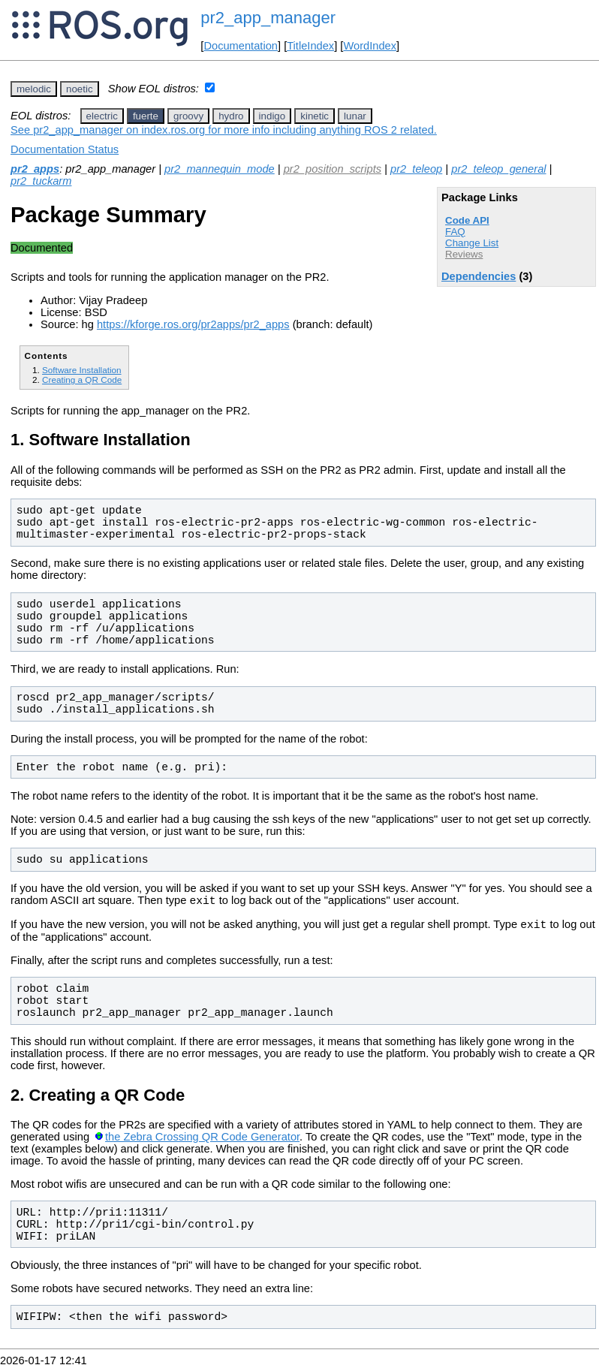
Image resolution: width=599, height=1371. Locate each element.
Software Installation (82, 370)
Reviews (464, 254)
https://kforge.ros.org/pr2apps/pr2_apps (193, 324)
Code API (467, 220)
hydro (230, 116)
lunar (355, 116)
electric (102, 116)
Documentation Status (65, 149)
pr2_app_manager (268, 17)
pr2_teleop (416, 169)
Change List (471, 243)
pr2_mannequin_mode (219, 169)
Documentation (240, 46)
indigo (272, 116)
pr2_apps (35, 169)
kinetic (314, 116)
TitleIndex (310, 46)
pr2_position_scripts (332, 169)
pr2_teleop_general (498, 169)
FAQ (455, 231)
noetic (79, 89)
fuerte (145, 116)
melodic (34, 89)
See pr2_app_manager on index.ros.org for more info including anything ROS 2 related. (224, 130)
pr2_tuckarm (41, 181)
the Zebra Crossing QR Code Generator (202, 1141)
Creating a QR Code (82, 379)
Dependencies (478, 276)
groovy (188, 116)
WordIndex (369, 46)
